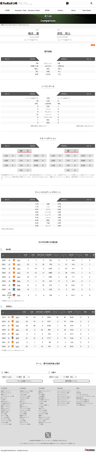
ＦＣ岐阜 (41, 403)
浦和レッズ (4, 394)
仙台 (18, 281)
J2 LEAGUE (23, 388)
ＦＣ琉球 (41, 424)
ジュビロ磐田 (23, 413)
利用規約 (32, 440)
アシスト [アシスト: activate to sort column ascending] (79, 255)
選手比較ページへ (71, 381)
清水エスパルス (5, 408)
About (73, 10)
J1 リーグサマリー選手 (63, 393)
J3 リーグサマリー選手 (63, 403)
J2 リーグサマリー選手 (63, 398)
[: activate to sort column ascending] (7, 255)
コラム (78, 391)
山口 (18, 260)
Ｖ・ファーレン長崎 (6, 424)
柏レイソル (4, 398)
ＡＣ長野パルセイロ (44, 399)
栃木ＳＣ (41, 393)
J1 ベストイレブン (62, 394)
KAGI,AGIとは (79, 398)
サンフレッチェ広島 (6, 420)
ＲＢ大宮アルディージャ (26, 403)
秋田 (18, 289)
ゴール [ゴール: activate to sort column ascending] (56, 255)
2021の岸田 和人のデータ (84, 126)
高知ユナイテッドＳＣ (44, 417)
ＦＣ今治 (22, 419)
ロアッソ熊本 (42, 420)
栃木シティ (23, 401)
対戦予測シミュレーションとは (84, 403)
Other (77, 388)
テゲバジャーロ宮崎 (25, 424)
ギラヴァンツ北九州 (44, 419)
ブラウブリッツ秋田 (25, 396)
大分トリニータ (24, 422)
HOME (7, 10)
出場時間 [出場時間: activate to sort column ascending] (48, 255)
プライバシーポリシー (47, 440)
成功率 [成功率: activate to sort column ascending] (71, 255)
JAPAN (47, 10)
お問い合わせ (62, 440)
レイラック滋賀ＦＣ (44, 405)
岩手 (17, 338)
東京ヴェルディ (5, 401)
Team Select (86, 10)
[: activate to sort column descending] (3, 255)
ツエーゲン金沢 (43, 401)
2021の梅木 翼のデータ (38, 126)
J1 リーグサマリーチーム (64, 391)
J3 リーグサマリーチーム (64, 401)
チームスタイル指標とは (82, 401)
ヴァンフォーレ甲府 (25, 408)
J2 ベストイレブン (62, 399)
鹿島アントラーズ (5, 391)
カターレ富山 (23, 412)
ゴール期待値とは (81, 405)
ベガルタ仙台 (23, 394)
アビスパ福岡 (4, 422)
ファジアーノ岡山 (5, 419)
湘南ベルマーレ (24, 406)
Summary (60, 388)
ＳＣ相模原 (41, 396)
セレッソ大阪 (4, 415)
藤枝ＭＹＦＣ (23, 415)
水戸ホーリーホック (6, 393)
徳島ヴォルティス (24, 417)
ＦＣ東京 (3, 399)
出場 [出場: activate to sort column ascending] (25, 255)
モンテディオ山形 (24, 398)
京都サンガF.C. (5, 412)
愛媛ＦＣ (41, 415)
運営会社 (56, 440)
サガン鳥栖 (23, 420)
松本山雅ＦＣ (42, 398)
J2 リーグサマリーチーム (64, 396)
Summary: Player (34, 10)
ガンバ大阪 (4, 413)
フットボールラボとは (82, 394)
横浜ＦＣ (22, 405)
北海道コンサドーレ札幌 (26, 391)
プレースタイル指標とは (82, 399)
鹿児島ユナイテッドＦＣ (45, 422)
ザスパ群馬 (41, 394)
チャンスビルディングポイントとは (85, 396)
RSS (93, 45)
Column (60, 10)
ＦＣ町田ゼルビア (5, 403)
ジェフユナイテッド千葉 (7, 396)
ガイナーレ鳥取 (43, 410)
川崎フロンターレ (5, 405)
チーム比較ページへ (24, 381)
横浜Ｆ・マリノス (5, 406)
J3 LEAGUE (42, 388)
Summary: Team (21, 10)
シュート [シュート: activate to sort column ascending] (64, 255)
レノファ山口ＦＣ (43, 412)
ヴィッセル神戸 (5, 417)
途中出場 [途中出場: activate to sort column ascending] (41, 255)
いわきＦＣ (23, 399)
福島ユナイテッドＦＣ (44, 391)
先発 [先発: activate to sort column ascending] (33, 255)
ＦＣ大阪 (41, 406)
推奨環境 (38, 440)
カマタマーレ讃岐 (43, 413)
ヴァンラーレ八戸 (24, 393)
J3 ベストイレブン (62, 405)
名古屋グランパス (5, 410)
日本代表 (78, 393)
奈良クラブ (41, 408)
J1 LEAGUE (4, 388)
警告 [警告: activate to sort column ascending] (86, 255)
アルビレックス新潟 (25, 410)
